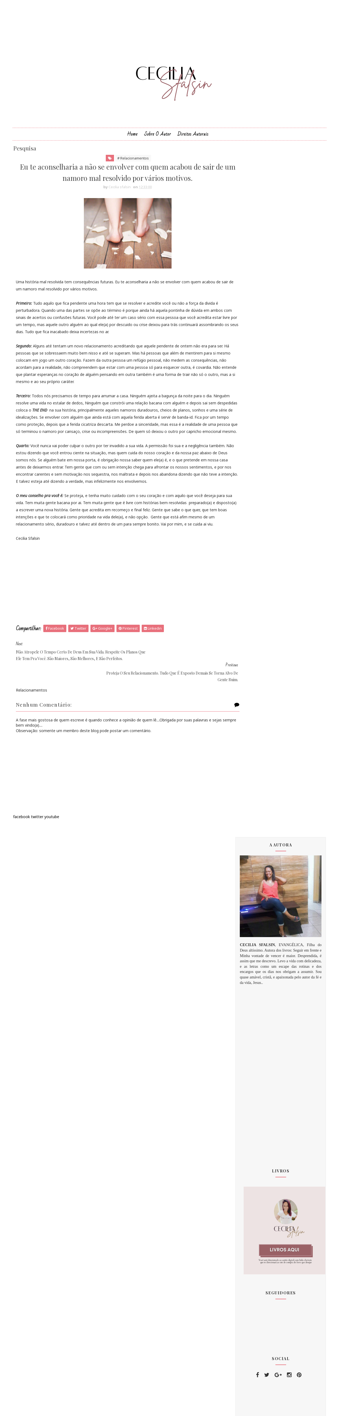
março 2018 (253, 992)
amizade (250, 1254)
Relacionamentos (257, 1234)
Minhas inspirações (259, 1214)
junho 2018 (252, 1011)
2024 (248, 1089)
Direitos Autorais (193, 142)
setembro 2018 (256, 1031)
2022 (248, 1076)
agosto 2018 (253, 1024)
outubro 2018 (254, 1037)
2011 (248, 940)
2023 (248, 1083)
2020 (248, 1063)
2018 (248, 973)
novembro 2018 (256, 1044)
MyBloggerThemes (197, 1407)
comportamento (257, 1224)
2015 (248, 954)
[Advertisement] (119, 615)
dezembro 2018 (256, 1050)
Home (132, 142)
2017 (248, 966)
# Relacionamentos (124, 167)
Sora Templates (160, 1407)
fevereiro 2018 (256, 985)
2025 (248, 1096)
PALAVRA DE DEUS (259, 1244)
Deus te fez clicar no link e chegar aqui (270, 1182)
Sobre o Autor (157, 142)
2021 (248, 1070)
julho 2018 (251, 1018)
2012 (248, 947)
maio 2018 (251, 1005)
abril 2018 (251, 998)
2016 (248, 960)
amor (247, 1264)
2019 (248, 1057)
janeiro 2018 (253, 978)
